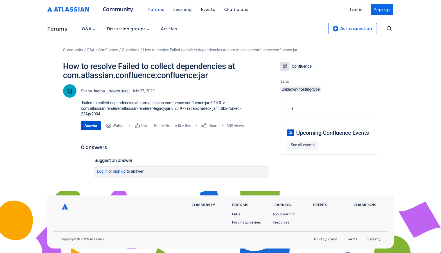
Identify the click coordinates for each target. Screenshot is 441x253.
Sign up (382, 9)
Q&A (88, 28)
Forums (156, 9)
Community (118, 9)
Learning (182, 9)
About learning (284, 214)
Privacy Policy (325, 239)
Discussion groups (128, 28)
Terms (352, 239)
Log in (356, 9)
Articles (169, 28)
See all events (302, 145)
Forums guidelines (246, 222)
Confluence (108, 50)
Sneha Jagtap (93, 91)
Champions (236, 9)
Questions (130, 50)
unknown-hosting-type (301, 89)
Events (208, 9)
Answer (91, 125)
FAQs (236, 214)
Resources (281, 222)
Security (374, 239)
